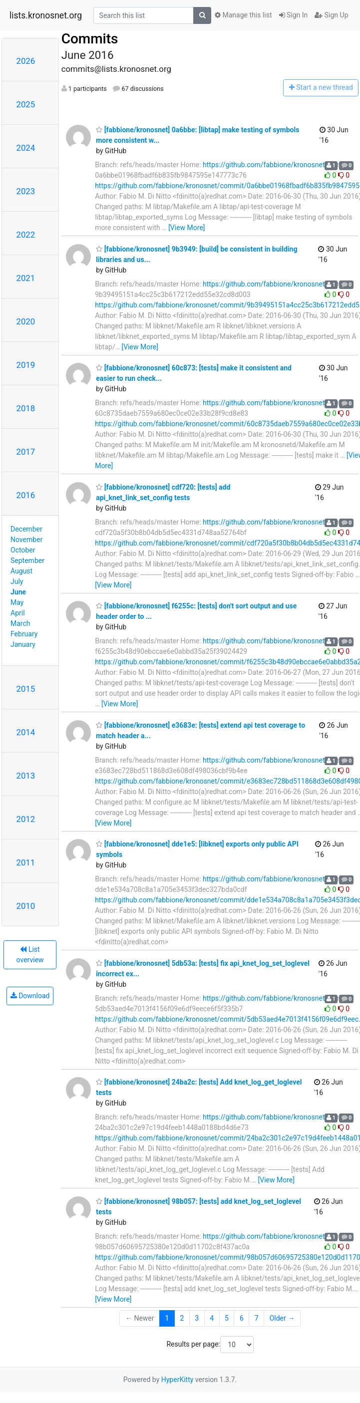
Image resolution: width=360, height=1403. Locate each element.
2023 (25, 191)
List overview (30, 954)
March (20, 623)
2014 (25, 732)
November (26, 540)
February (23, 634)
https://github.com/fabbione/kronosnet (264, 165)
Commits (89, 38)
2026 (25, 61)
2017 (25, 452)
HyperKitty (177, 1380)
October (22, 550)
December (26, 529)
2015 (25, 689)
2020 (25, 321)
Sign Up (331, 15)
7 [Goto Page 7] (257, 1318)
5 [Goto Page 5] (227, 1318)
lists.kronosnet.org (45, 15)
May (16, 602)
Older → (282, 1318)
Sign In (293, 15)
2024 (25, 148)
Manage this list (243, 15)
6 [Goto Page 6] (242, 1318)
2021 (25, 278)
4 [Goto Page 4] (212, 1318)
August (21, 571)
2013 (25, 776)
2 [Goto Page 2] (182, 1318)
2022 (25, 235)
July (16, 581)
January (22, 644)
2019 (25, 365)
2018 (25, 408)
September (27, 560)
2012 (25, 819)
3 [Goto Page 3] (197, 1318)
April (17, 613)
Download (30, 996)
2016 (25, 495)
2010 (25, 906)
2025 (25, 104)
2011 (25, 862)
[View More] (186, 228)
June (18, 592)
